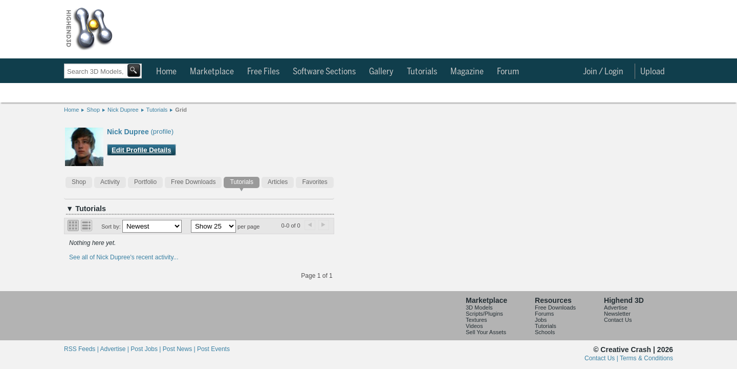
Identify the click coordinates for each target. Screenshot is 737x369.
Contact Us (618, 320)
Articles (278, 182)
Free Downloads (193, 182)
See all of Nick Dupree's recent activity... (124, 257)
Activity (110, 182)
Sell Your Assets (486, 332)
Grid (181, 110)
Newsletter (617, 314)
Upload (652, 72)
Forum (508, 72)
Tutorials (422, 72)
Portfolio (145, 182)
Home (166, 72)
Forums (544, 314)
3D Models (479, 307)
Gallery (381, 72)
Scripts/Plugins (484, 314)
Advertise (615, 307)
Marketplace (212, 72)
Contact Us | (602, 358)
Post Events (213, 349)
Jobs (541, 320)
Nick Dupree (123, 110)
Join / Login (603, 72)
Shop (93, 110)
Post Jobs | (146, 349)
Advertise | (115, 349)
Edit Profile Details (141, 150)
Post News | (180, 349)
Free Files (263, 72)
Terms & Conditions (646, 358)
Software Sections (324, 72)
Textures (476, 320)
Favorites (314, 182)
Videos (474, 326)
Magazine (467, 72)
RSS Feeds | (82, 349)
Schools (545, 332)
